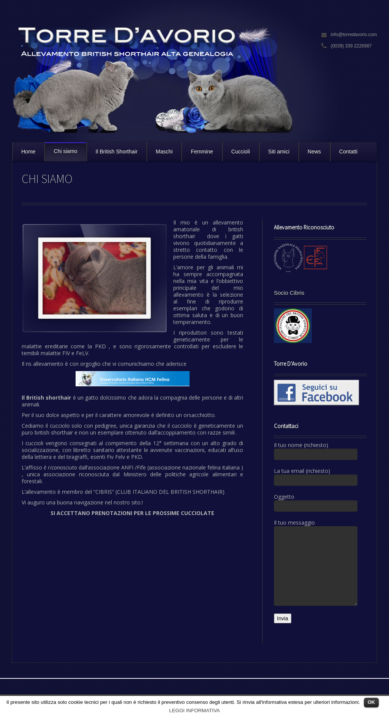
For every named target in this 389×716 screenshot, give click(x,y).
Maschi (164, 152)
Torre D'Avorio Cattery (154, 78)
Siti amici (278, 152)
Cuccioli (240, 152)
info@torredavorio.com (353, 34)
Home (28, 152)
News (314, 152)
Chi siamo (65, 151)
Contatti (348, 152)
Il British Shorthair (117, 152)
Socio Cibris (289, 292)
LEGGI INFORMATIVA (194, 710)
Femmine (202, 152)
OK (371, 702)
